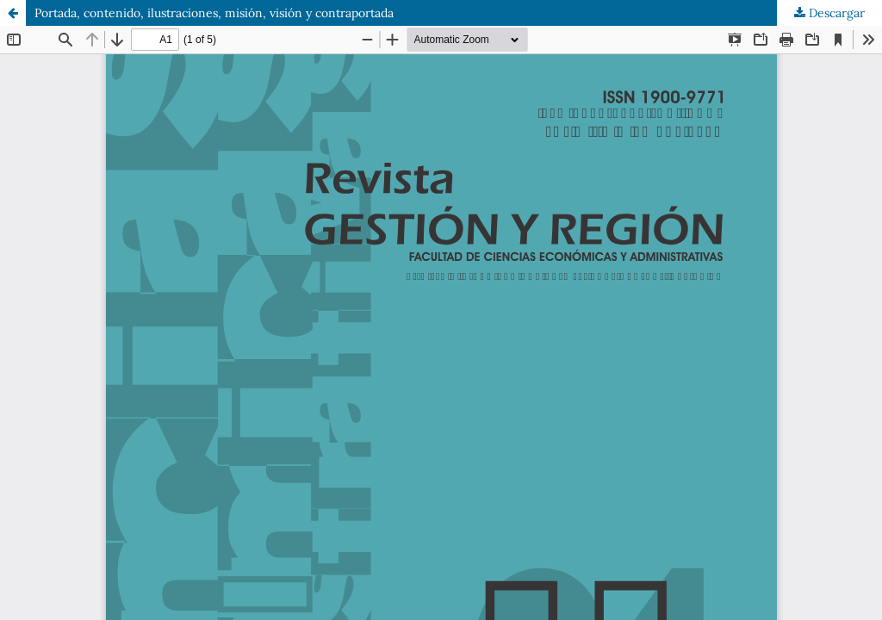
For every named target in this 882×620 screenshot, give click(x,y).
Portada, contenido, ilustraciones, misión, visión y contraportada (214, 13)
